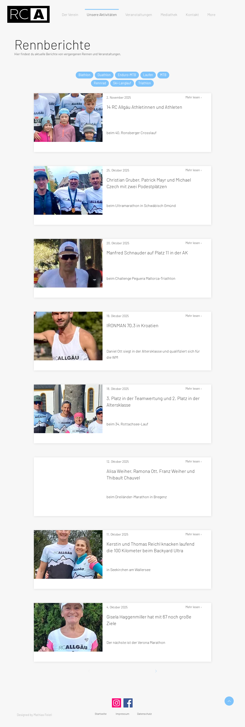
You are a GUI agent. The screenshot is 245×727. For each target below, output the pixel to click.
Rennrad (100, 83)
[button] (138, 12)
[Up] (229, 701)
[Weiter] (156, 671)
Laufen (148, 75)
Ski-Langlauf (122, 83)
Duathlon (104, 75)
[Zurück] (89, 671)
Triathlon (144, 83)
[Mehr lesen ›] (198, 97)
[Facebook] (128, 703)
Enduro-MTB (127, 75)
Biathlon (84, 75)
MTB (163, 75)
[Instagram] (116, 703)
